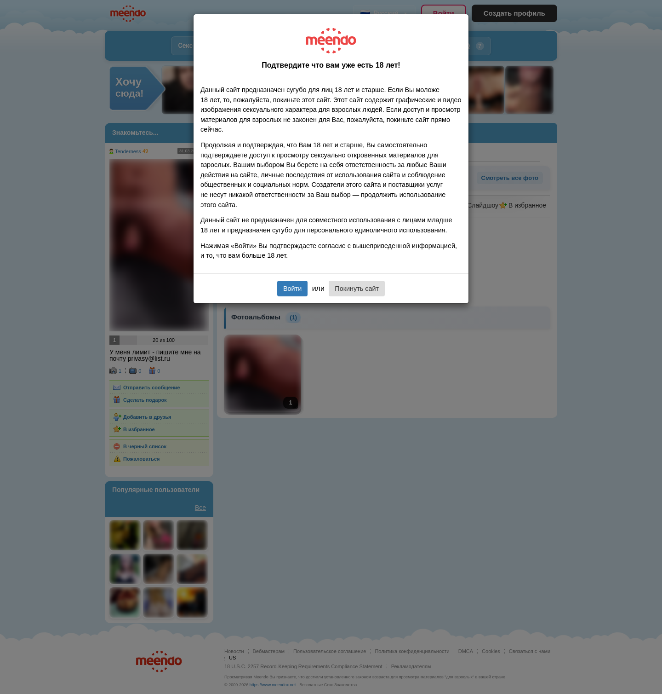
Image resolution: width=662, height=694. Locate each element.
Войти (292, 288)
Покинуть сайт (357, 288)
